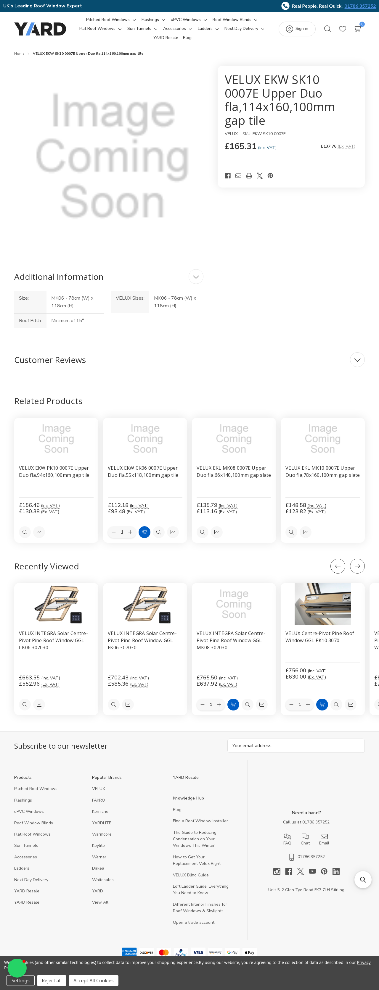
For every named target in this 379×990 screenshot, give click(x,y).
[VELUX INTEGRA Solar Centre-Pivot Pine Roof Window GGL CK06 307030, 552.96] (56, 604)
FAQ (287, 839)
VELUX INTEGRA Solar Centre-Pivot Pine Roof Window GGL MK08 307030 (231, 640)
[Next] (357, 566)
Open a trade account (193, 922)
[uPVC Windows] (186, 20)
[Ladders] (205, 28)
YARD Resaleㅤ (26, 902)
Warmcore (102, 834)
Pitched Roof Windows (35, 789)
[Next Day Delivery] (241, 28)
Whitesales (103, 880)
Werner (99, 857)
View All (100, 902)
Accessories (25, 857)
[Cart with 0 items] (357, 29)
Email (324, 839)
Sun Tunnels (26, 846)
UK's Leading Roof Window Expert (42, 6)
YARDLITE (101, 823)
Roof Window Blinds (33, 823)
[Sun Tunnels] (139, 28)
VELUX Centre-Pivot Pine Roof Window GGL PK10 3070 (319, 637)
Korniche (100, 812)
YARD (97, 891)
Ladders (21, 868)
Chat (305, 839)
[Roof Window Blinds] (232, 20)
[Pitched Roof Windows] (108, 20)
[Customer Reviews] (189, 359)
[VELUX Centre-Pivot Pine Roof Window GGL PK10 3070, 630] (323, 604)
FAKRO (98, 800)
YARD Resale (26, 891)
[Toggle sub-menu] (133, 20)
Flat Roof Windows (32, 834)
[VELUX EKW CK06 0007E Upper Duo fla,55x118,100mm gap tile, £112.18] (145, 439)
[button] (17, 968)
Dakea (98, 868)
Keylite (98, 846)
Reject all (52, 980)
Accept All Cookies (93, 980)
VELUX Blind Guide (191, 875)
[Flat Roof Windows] (97, 28)
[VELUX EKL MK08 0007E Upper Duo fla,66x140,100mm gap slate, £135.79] (234, 439)
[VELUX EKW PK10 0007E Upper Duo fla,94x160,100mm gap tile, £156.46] (56, 439)
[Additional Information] (108, 276)
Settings (21, 980)
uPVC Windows (29, 812)
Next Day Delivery (31, 880)
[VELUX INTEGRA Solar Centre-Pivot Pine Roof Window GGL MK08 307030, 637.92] (234, 604)
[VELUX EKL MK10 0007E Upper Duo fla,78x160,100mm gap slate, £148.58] (323, 439)
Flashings (23, 800)
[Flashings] (150, 20)
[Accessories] (174, 28)
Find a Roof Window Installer (200, 821)
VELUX (98, 789)
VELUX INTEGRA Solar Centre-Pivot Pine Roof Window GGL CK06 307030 (53, 640)
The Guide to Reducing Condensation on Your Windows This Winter (194, 839)
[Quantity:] (211, 704)
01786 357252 (360, 6)
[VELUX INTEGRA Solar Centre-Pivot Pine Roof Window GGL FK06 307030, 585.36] (145, 604)
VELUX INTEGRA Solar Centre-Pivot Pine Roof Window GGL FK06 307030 (142, 640)
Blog (177, 810)
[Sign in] (297, 29)
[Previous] (337, 566)
